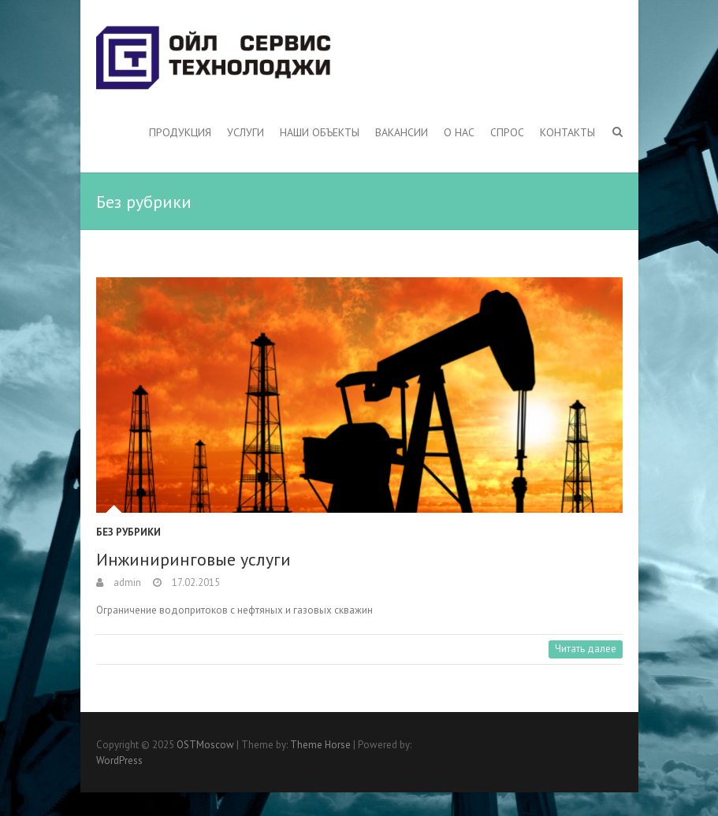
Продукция (180, 132)
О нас (459, 132)
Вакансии (401, 132)
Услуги (245, 132)
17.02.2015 (194, 582)
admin (126, 582)
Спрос (507, 132)
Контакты (567, 132)
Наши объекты (319, 132)
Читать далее (585, 648)
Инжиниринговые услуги (193, 559)
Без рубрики (128, 532)
